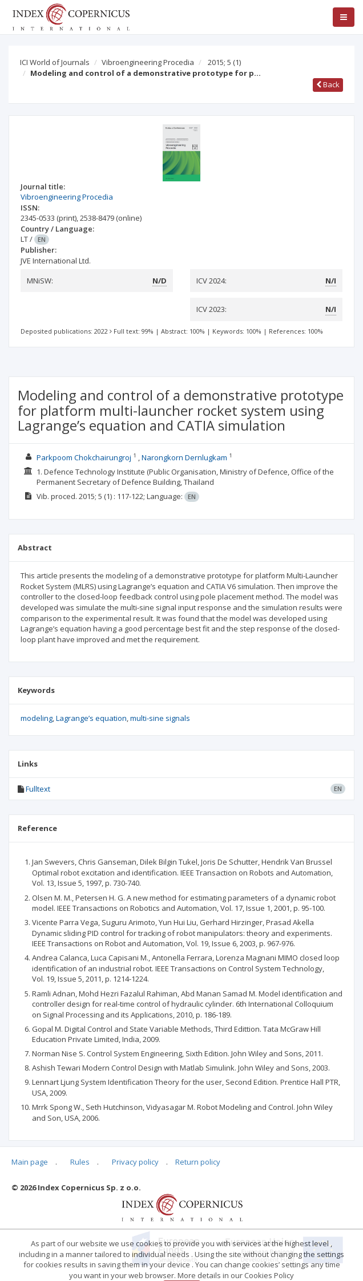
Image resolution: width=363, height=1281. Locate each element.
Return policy (197, 1162)
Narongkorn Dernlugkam (184, 457)
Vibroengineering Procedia (148, 62)
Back (328, 84)
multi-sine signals (160, 718)
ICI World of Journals (55, 62)
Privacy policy (135, 1162)
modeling (37, 718)
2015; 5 (224, 62)
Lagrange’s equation (91, 718)
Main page (29, 1162)
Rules (80, 1162)
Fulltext (38, 789)
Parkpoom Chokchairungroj (84, 457)
